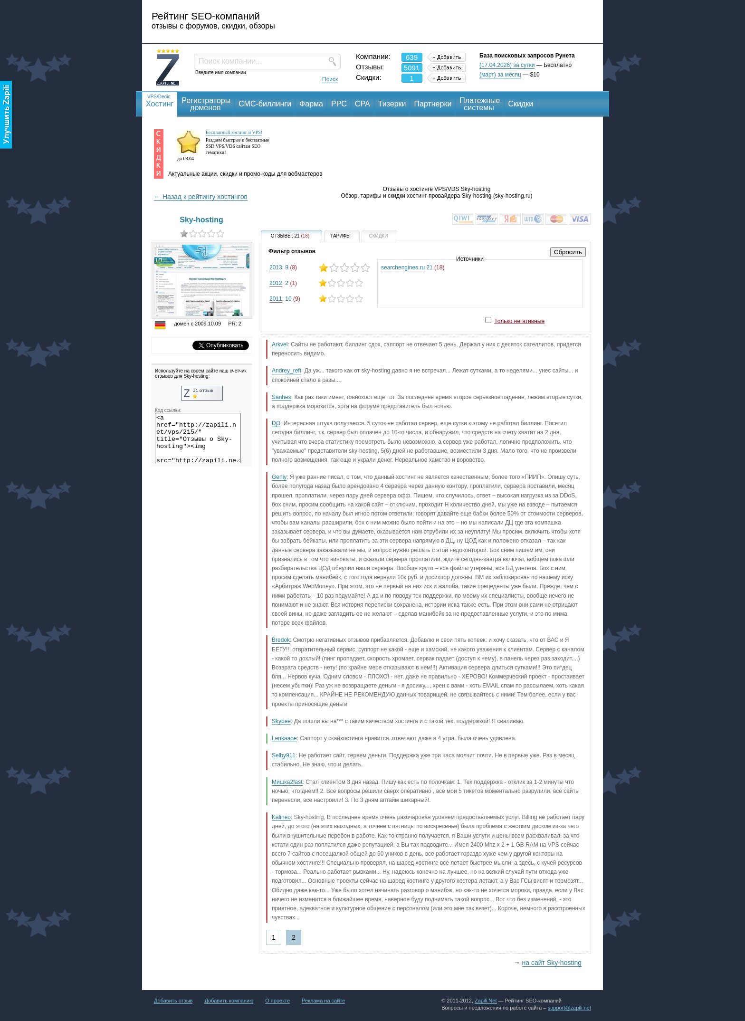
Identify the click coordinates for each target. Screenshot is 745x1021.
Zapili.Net (486, 1000)
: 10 (319, 299)
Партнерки (432, 104)
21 (412, 267)
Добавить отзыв (173, 1000)
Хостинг (159, 100)
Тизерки (392, 104)
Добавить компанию (228, 1000)
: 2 (319, 283)
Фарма (311, 104)
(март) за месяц (500, 74)
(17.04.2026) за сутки (507, 65)
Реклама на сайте (323, 1000)
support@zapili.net (569, 1008)
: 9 (319, 267)
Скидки (521, 104)
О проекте (277, 1000)
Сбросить (568, 252)
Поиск (330, 79)
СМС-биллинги (265, 104)
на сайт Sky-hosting (552, 962)
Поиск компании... (230, 61)
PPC (339, 104)
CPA (362, 104)
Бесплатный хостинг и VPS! (234, 132)
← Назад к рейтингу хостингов (201, 196)
